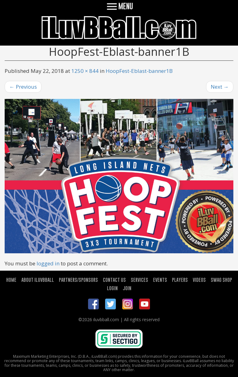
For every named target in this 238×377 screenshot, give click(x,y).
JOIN (127, 288)
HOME (11, 279)
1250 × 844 (85, 70)
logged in (48, 263)
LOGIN (112, 288)
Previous (23, 86)
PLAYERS (180, 279)
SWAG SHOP (221, 279)
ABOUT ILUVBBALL (37, 279)
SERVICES (139, 279)
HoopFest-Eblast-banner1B (139, 70)
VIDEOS (199, 279)
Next (220, 86)
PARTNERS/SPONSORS (78, 279)
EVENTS (160, 279)
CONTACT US (114, 279)
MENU (119, 6)
